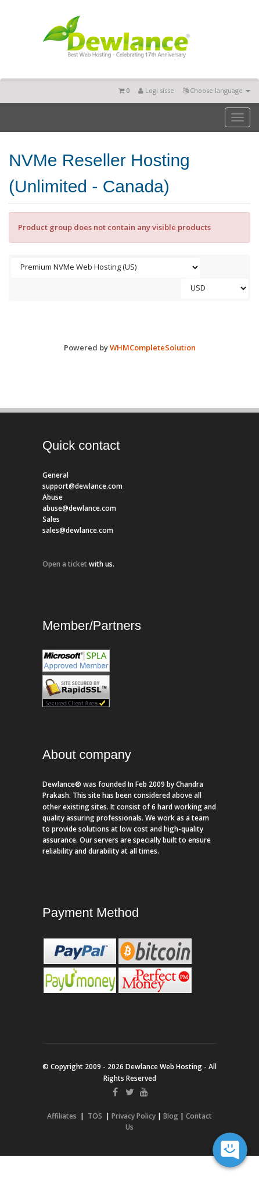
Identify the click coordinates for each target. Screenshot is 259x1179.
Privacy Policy (133, 1116)
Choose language (216, 90)
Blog (170, 1116)
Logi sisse (156, 90)
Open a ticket (64, 564)
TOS (95, 1116)
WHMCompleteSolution (153, 347)
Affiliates (62, 1116)
